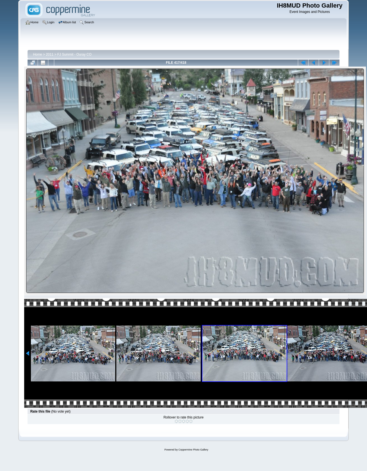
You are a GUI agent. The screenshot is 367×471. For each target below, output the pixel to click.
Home (37, 54)
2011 (49, 54)
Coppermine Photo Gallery (193, 449)
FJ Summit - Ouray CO (74, 54)
